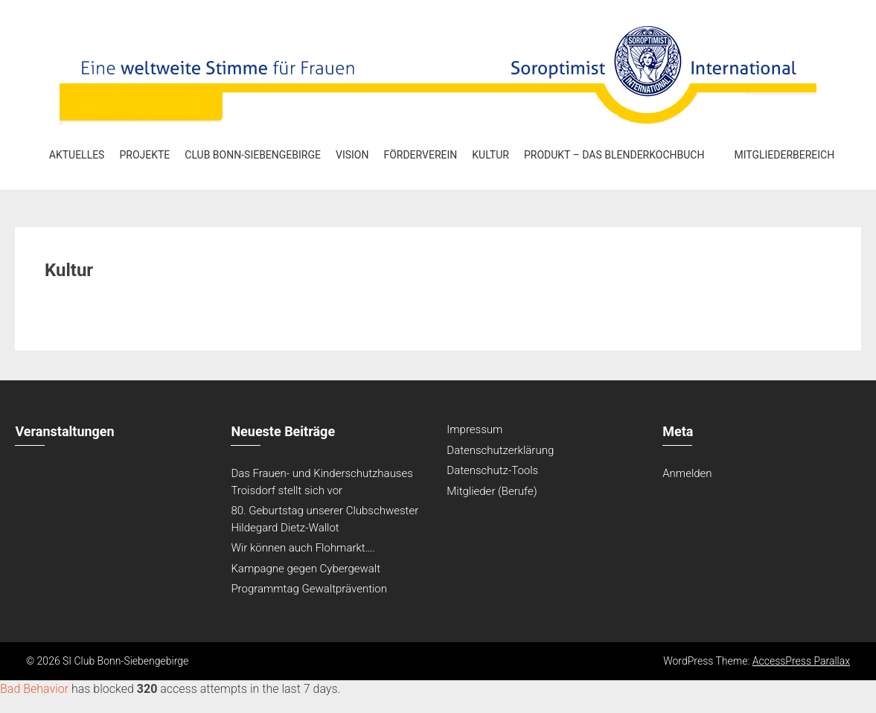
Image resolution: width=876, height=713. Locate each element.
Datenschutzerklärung (500, 450)
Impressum (474, 429)
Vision (352, 155)
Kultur (490, 155)
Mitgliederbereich (784, 155)
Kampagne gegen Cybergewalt (305, 568)
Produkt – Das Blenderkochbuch (614, 155)
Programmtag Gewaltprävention (309, 588)
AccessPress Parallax (801, 661)
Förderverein (420, 155)
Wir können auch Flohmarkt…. (303, 547)
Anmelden (687, 473)
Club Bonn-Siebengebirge (253, 155)
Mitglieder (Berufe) (492, 491)
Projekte (144, 155)
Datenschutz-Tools (492, 470)
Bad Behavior (34, 689)
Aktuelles (77, 155)
